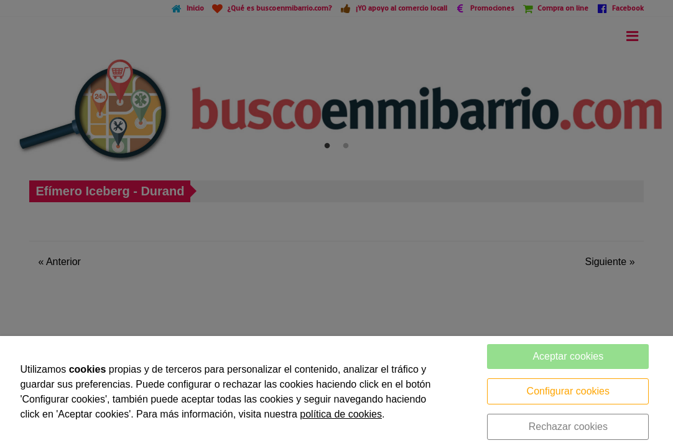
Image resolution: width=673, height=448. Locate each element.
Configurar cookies (568, 391)
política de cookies (341, 414)
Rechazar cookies (568, 426)
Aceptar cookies (567, 356)
